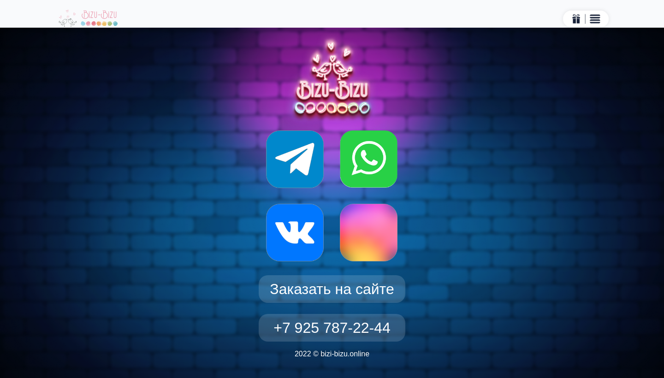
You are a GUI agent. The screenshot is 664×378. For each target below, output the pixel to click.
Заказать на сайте (332, 289)
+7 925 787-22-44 (332, 327)
